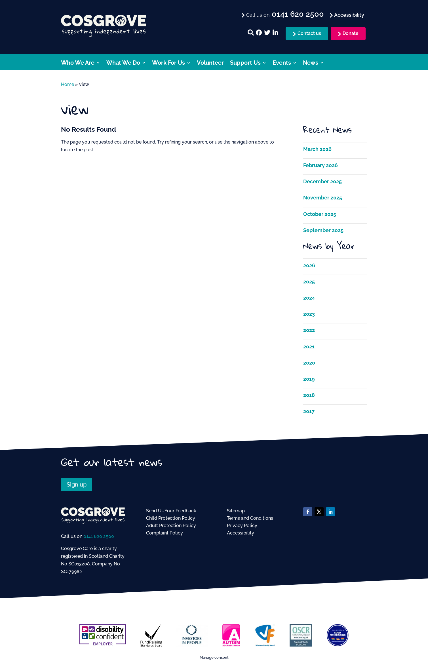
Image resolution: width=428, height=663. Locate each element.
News (310, 63)
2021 (309, 347)
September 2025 (323, 230)
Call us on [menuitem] (284, 14)
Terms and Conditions (250, 518)
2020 (309, 363)
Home (67, 84)
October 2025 (319, 214)
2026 (309, 265)
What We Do (123, 63)
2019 (309, 379)
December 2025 (322, 181)
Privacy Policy (242, 525)
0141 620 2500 (98, 536)
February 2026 (320, 165)
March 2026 (317, 149)
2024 (309, 298)
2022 (309, 330)
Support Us (245, 63)
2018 (309, 395)
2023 (309, 314)
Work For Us (168, 63)
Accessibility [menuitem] (348, 15)
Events (282, 63)
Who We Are (77, 63)
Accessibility (240, 533)
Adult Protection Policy (171, 525)
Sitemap (236, 510)
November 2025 (322, 198)
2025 (309, 282)
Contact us (309, 33)
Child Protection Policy (170, 518)
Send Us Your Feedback (171, 510)
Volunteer (210, 63)
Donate (351, 33)
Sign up (77, 484)
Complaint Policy (164, 533)
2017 (309, 411)
